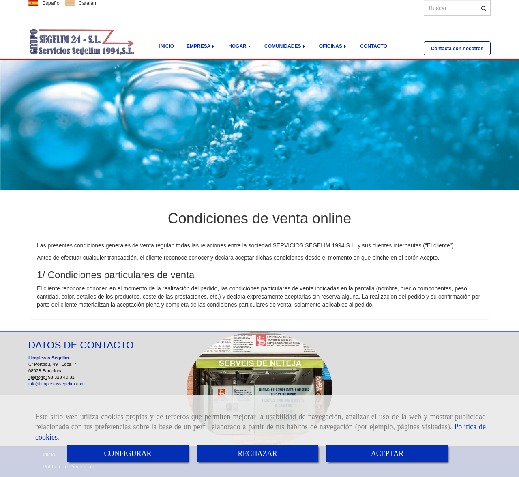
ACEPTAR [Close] (387, 453)
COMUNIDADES (285, 46)
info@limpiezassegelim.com (56, 383)
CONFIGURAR (127, 453)
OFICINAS (333, 46)
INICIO (166, 46)
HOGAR (240, 46)
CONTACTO (373, 46)
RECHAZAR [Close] (257, 453)
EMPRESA (201, 46)
